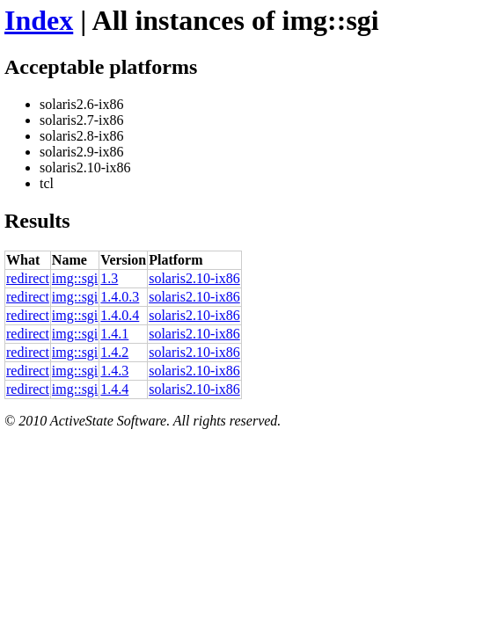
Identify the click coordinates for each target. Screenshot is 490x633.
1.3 (109, 278)
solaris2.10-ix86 (194, 278)
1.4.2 (114, 352)
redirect (27, 278)
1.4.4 (114, 389)
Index (38, 20)
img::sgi (75, 278)
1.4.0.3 (119, 296)
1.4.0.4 (119, 315)
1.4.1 (114, 333)
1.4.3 (114, 370)
